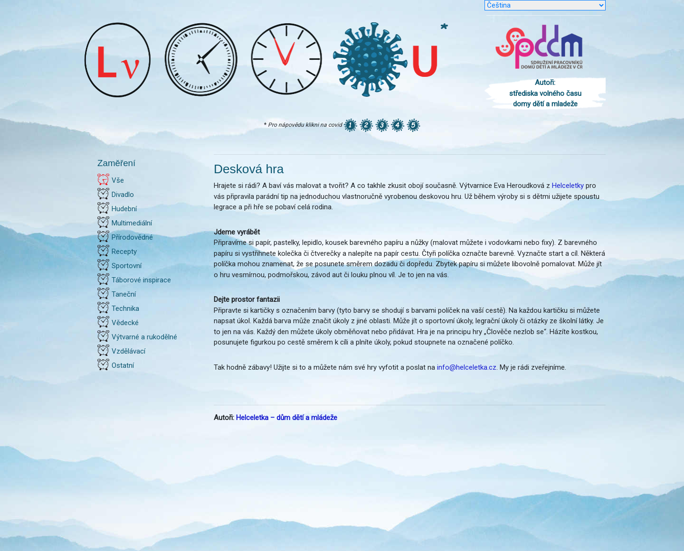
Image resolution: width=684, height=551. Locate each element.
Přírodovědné (132, 237)
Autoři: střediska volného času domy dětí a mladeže (545, 93)
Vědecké (125, 322)
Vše (118, 180)
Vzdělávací (128, 351)
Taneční (124, 294)
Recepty (124, 251)
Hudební (124, 209)
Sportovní (127, 265)
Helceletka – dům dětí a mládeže (286, 417)
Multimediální (132, 223)
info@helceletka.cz (466, 367)
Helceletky (568, 185)
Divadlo (123, 194)
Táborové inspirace (141, 280)
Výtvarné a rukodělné (144, 337)
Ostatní (123, 365)
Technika (125, 308)
